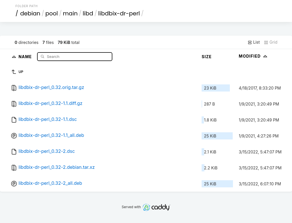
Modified (254, 56)
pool (51, 13)
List (254, 42)
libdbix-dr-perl (119, 13)
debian (30, 13)
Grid (270, 42)
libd (88, 13)
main (70, 13)
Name (26, 56)
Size (207, 56)
